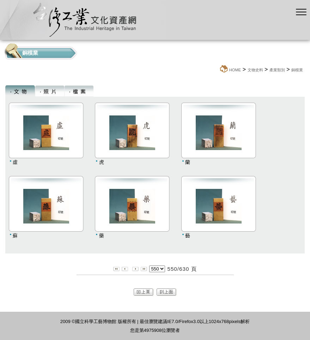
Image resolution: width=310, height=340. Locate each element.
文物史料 (255, 70)
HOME (235, 70)
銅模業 (297, 70)
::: (217, 69)
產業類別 (277, 70)
